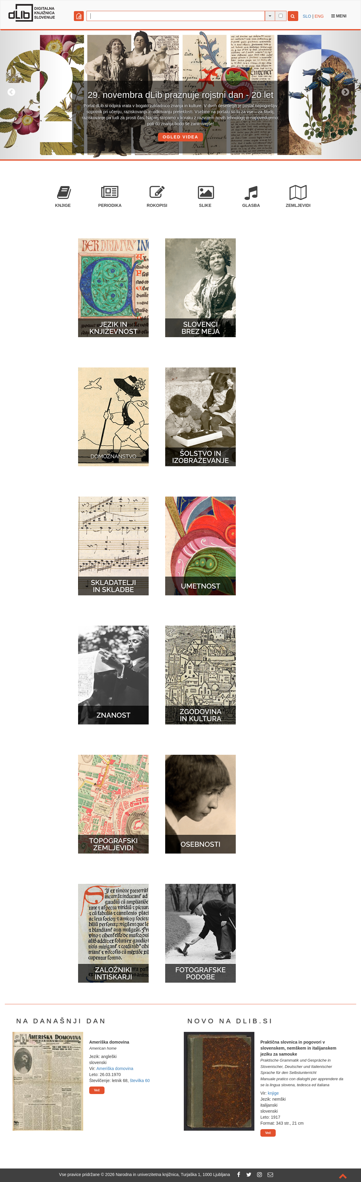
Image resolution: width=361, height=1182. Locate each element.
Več (97, 1090)
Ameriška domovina (114, 1068)
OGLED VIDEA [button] (181, 137)
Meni (339, 16)
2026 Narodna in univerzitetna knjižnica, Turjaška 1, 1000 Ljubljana (167, 1174)
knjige (273, 1093)
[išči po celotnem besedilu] (281, 16)
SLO (307, 16)
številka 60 (140, 1080)
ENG (318, 16)
